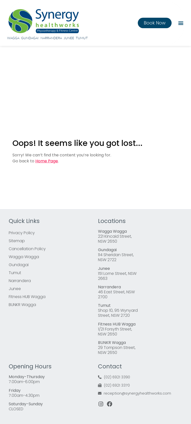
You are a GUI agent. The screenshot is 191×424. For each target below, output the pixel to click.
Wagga (13, 38)
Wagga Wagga (24, 257)
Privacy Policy (22, 233)
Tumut (82, 38)
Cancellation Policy (27, 249)
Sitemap (17, 241)
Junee (69, 38)
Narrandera (51, 38)
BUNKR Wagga (22, 305)
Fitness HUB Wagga (27, 297)
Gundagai (30, 38)
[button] (181, 23)
